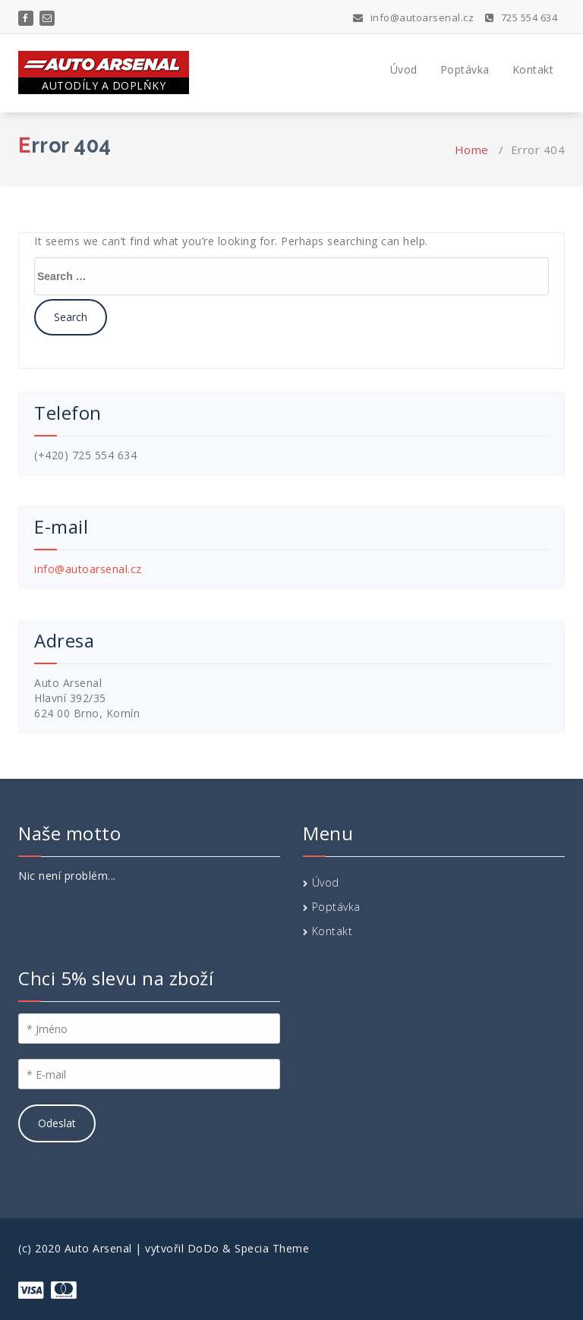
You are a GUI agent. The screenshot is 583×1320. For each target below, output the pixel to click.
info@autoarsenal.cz (413, 17)
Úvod (404, 69)
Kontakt (533, 69)
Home (472, 149)
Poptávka (465, 69)
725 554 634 (521, 17)
